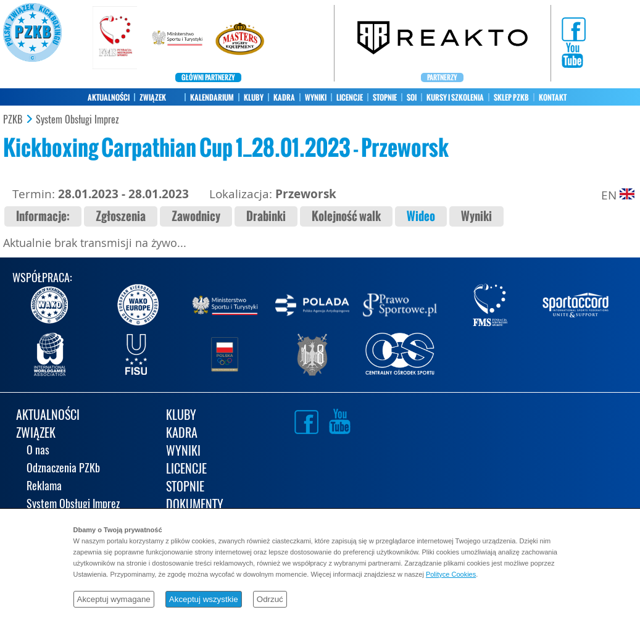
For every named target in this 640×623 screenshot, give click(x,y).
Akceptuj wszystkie (203, 599)
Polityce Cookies (451, 574)
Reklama (44, 486)
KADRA (284, 97)
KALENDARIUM (212, 97)
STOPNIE (385, 97)
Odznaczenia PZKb (63, 468)
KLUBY (254, 97)
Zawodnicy (196, 216)
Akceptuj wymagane (114, 599)
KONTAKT (553, 97)
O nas (38, 451)
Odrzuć (270, 599)
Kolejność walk (346, 216)
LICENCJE (349, 97)
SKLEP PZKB (511, 97)
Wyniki (476, 216)
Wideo (421, 216)
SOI (412, 97)
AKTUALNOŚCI (109, 97)
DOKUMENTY (194, 505)
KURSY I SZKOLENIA (455, 97)
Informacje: (43, 216)
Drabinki (266, 216)
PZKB (12, 120)
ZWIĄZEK (152, 97)
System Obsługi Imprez (77, 120)
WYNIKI (315, 97)
